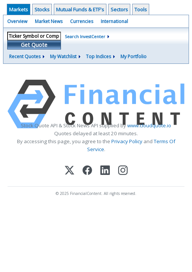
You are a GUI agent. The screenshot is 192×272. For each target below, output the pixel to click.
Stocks (42, 9)
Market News (48, 21)
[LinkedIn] (105, 170)
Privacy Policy (126, 141)
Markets (18, 9)
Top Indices (98, 56)
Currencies (81, 21)
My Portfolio (133, 56)
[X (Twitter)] (69, 170)
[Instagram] (123, 170)
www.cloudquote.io (149, 125)
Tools (140, 9)
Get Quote (34, 44)
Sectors (119, 9)
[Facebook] (87, 170)
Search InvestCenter (85, 36)
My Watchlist (63, 56)
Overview (17, 21)
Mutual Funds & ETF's (80, 9)
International (114, 21)
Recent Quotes (25, 56)
